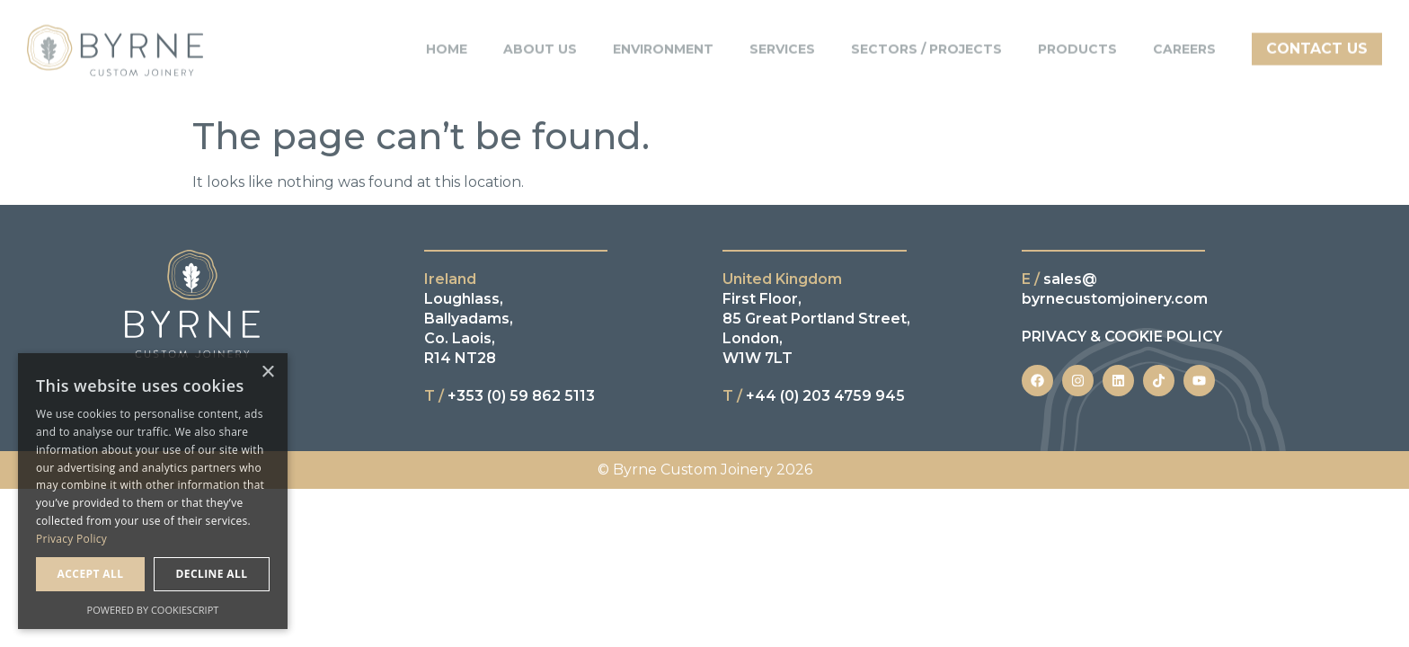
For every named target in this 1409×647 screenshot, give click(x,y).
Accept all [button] (91, 573)
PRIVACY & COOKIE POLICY (1122, 336)
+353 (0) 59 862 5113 (509, 395)
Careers (1184, 43)
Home (446, 43)
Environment (663, 43)
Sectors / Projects (926, 43)
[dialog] (153, 491)
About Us (540, 43)
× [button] (267, 372)
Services (782, 43)
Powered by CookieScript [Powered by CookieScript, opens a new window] (153, 609)
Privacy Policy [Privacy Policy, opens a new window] (71, 538)
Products (1077, 43)
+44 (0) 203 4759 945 (813, 395)
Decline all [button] (212, 573)
